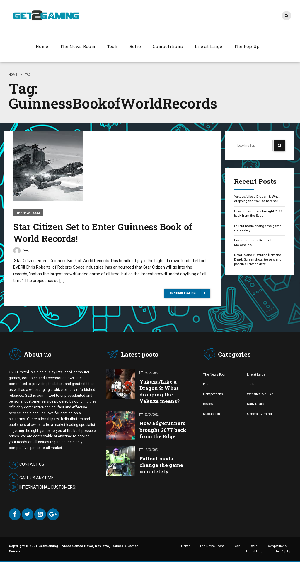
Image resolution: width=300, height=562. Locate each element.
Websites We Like (260, 394)
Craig (21, 251)
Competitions (168, 46)
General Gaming (259, 414)
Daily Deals (255, 404)
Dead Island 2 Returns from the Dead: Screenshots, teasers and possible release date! (258, 259)
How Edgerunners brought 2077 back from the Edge (258, 213)
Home (41, 46)
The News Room (77, 46)
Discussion (211, 414)
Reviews (209, 404)
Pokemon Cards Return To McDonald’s (253, 242)
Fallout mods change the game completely (257, 228)
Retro (135, 46)
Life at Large (208, 46)
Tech (112, 46)
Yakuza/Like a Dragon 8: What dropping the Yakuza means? (256, 199)
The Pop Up (247, 46)
